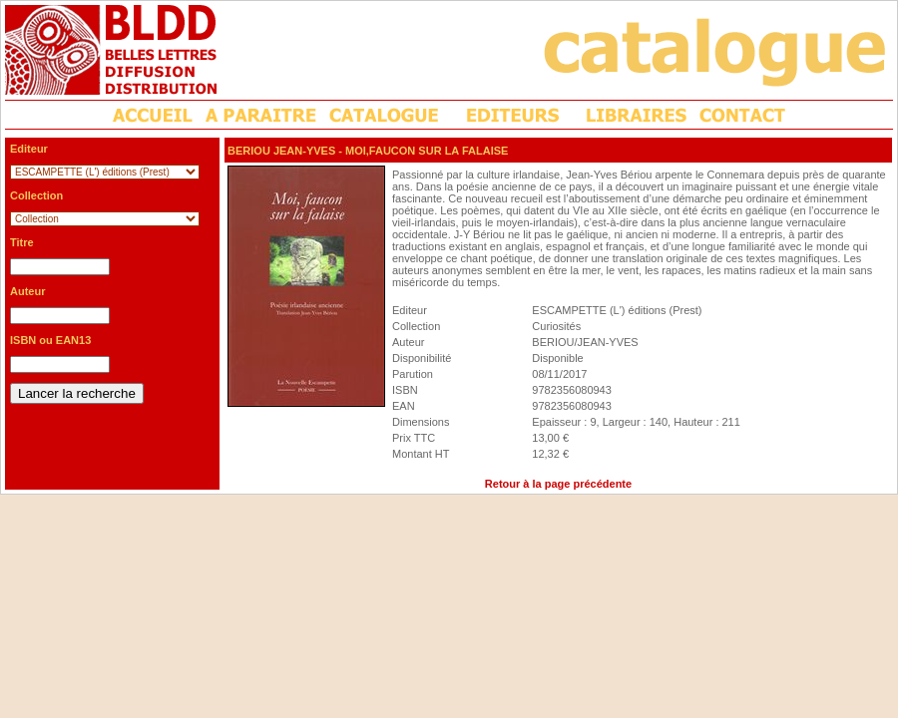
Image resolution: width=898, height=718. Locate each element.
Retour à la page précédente (558, 484)
